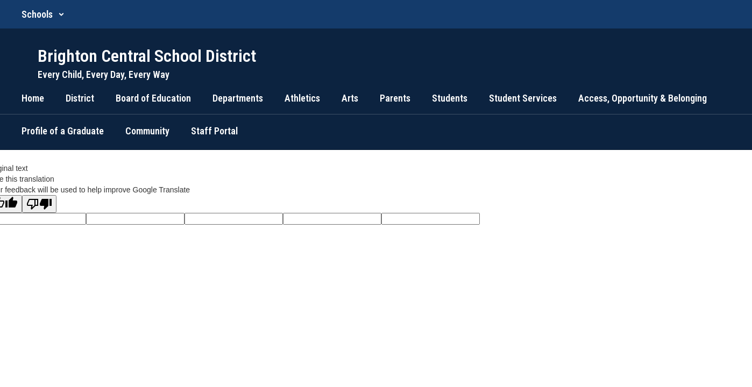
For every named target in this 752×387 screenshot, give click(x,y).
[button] (43, 14)
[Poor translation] (39, 204)
